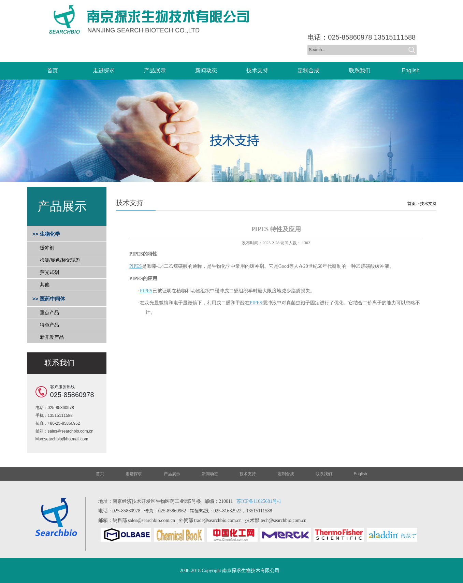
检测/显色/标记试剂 (60, 260)
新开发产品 (52, 337)
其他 (44, 284)
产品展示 (172, 473)
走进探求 (134, 473)
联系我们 (324, 473)
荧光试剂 (49, 272)
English (360, 473)
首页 (411, 203)
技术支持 (428, 203)
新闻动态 (210, 473)
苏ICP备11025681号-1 (258, 501)
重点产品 (49, 312)
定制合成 (286, 473)
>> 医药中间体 (49, 299)
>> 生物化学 (46, 234)
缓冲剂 (47, 247)
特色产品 (49, 324)
